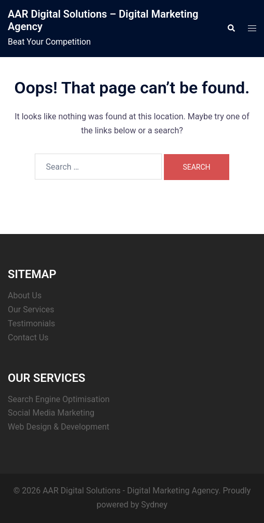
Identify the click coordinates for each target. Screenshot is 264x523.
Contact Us (28, 337)
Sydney (154, 505)
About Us (24, 295)
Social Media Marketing (51, 413)
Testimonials (31, 323)
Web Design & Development (58, 427)
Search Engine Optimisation (58, 399)
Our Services (31, 309)
